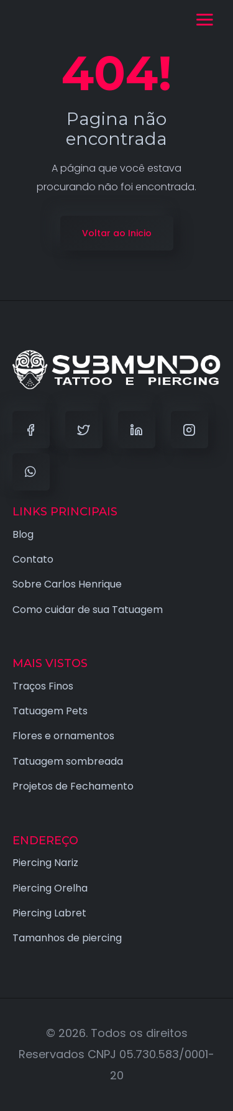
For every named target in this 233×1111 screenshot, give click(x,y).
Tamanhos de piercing (67, 938)
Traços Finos (42, 686)
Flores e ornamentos (63, 736)
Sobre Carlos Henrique (67, 584)
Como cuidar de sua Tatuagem (87, 609)
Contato (32, 559)
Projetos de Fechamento (73, 786)
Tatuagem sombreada (67, 761)
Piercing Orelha (50, 888)
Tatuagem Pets (50, 711)
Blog (23, 534)
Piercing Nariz (45, 862)
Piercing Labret (49, 913)
